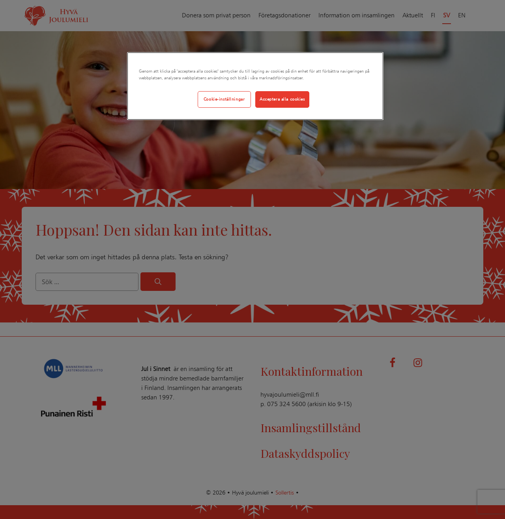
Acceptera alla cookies (282, 99)
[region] (255, 86)
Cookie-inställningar (224, 99)
